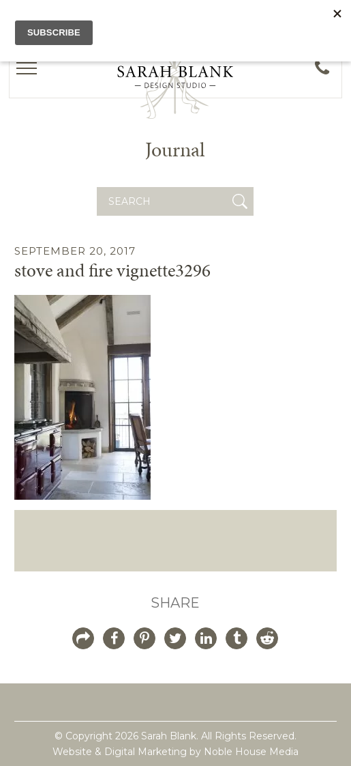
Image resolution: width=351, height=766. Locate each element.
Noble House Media (251, 752)
